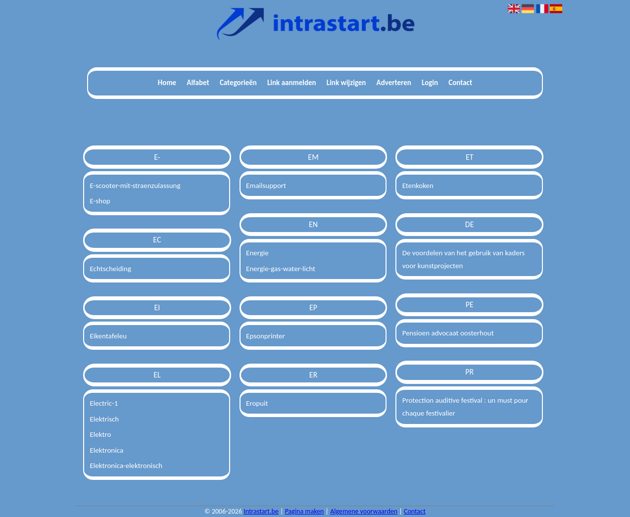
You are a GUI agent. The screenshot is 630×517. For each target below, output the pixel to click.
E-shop (100, 200)
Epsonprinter (265, 335)
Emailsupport (266, 185)
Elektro (100, 434)
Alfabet (198, 82)
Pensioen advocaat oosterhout (448, 333)
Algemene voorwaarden (363, 511)
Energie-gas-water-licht (280, 268)
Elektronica (106, 450)
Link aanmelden (291, 82)
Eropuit (257, 403)
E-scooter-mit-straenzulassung (135, 185)
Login (430, 82)
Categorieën (238, 82)
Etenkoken (418, 185)
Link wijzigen (346, 82)
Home (167, 82)
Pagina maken (304, 511)
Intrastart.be (261, 511)
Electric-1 (104, 403)
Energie (257, 252)
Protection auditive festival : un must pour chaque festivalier (465, 407)
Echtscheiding (110, 268)
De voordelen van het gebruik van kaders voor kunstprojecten (463, 259)
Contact (460, 82)
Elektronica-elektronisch (126, 465)
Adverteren (394, 82)
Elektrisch (104, 419)
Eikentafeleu (108, 335)
